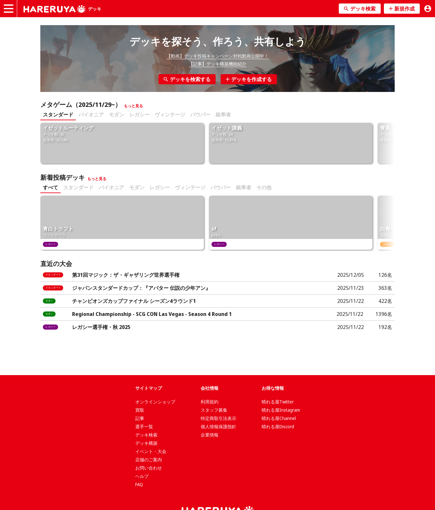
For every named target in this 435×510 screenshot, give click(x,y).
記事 (139, 418)
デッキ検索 (146, 435)
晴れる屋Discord (278, 426)
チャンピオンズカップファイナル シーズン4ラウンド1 (134, 300)
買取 (139, 410)
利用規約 (209, 402)
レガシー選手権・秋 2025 (101, 327)
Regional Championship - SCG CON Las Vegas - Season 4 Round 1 (152, 314)
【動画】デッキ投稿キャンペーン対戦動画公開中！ (217, 56)
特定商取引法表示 (218, 418)
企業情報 (209, 435)
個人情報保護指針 (218, 426)
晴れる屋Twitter (278, 402)
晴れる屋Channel (279, 418)
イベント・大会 (150, 451)
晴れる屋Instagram (281, 410)
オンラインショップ (155, 402)
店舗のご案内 (148, 460)
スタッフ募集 (214, 410)
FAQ (139, 484)
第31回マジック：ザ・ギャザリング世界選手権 (125, 274)
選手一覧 (144, 426)
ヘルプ (142, 476)
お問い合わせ (148, 468)
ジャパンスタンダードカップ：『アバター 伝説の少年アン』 (141, 287)
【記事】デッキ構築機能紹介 (217, 64)
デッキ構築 (146, 443)
